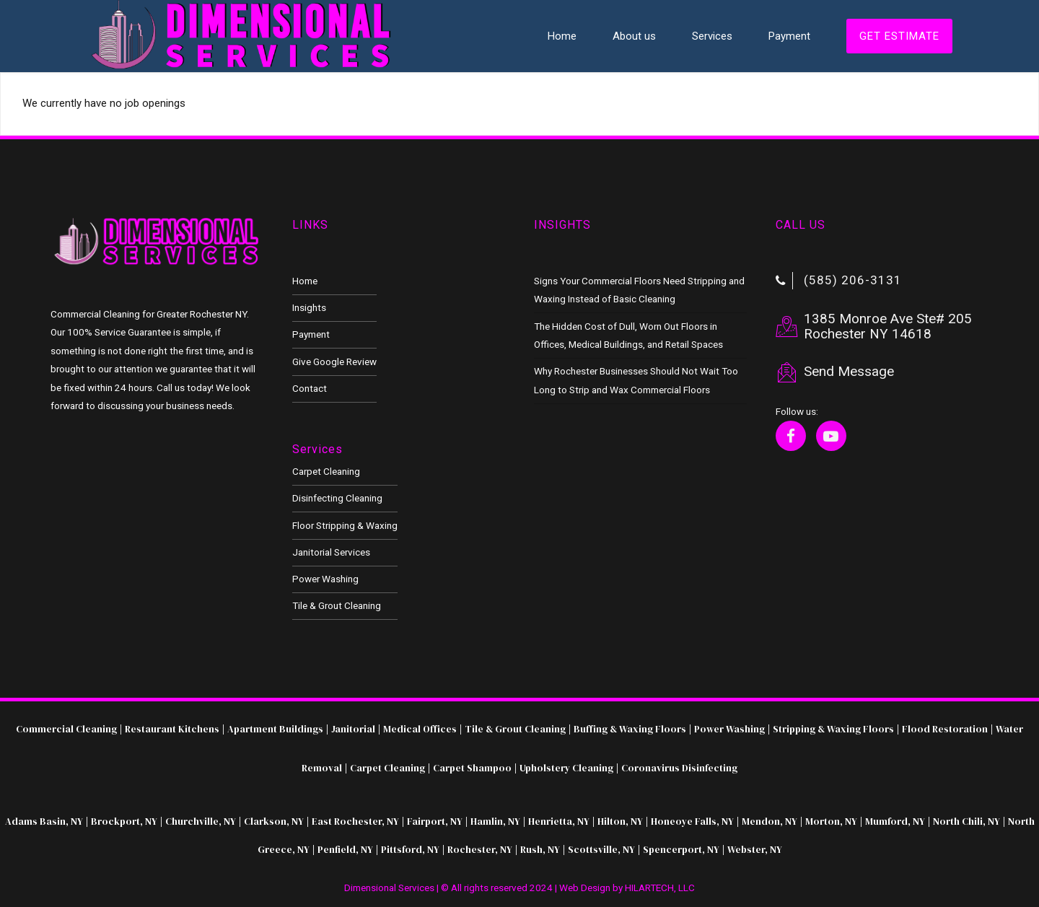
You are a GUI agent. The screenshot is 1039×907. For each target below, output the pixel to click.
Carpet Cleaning (326, 471)
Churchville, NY (200, 821)
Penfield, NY (345, 849)
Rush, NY (540, 849)
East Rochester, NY (355, 821)
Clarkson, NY (274, 821)
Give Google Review (334, 361)
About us (634, 36)
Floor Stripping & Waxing (345, 525)
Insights (309, 307)
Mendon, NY (769, 821)
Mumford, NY (895, 821)
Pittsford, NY (410, 849)
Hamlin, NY (495, 821)
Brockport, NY (124, 821)
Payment (789, 36)
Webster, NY (754, 849)
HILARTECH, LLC (660, 887)
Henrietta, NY (558, 821)
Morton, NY (831, 821)
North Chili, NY (966, 821)
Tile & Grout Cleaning (336, 605)
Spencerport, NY (681, 849)
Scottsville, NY (601, 849)
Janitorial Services (331, 552)
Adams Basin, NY (44, 821)
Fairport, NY (434, 821)
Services (712, 36)
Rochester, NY (478, 849)
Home (562, 36)
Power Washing (325, 578)
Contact (309, 388)
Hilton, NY (620, 821)
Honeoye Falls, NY (692, 821)
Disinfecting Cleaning (337, 498)
